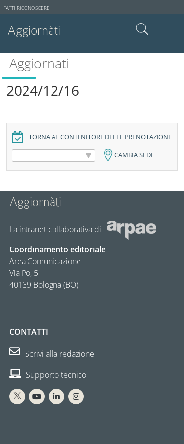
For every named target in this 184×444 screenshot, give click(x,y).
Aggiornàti (33, 31)
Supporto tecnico (47, 375)
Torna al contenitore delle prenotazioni (99, 137)
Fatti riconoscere (26, 8)
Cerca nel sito (142, 29)
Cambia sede (134, 155)
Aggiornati (39, 63)
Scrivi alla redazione (51, 353)
